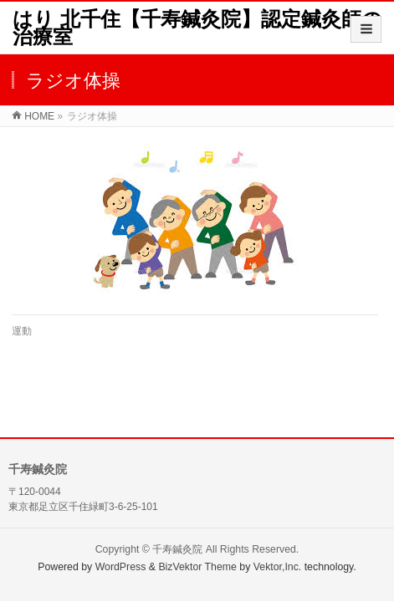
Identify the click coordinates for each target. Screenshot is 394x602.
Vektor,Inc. (277, 567)
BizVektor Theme (197, 567)
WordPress (120, 567)
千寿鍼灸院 (177, 549)
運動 (22, 331)
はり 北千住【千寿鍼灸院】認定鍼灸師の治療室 (197, 28)
